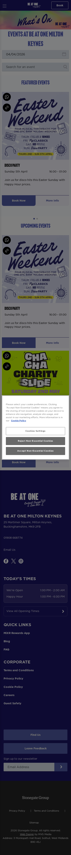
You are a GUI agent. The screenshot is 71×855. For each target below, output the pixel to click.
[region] (35, 427)
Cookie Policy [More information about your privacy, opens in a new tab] (18, 420)
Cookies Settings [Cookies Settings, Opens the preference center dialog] (35, 430)
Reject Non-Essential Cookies (35, 440)
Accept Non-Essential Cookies (35, 450)
